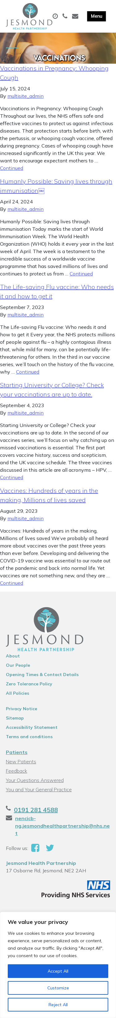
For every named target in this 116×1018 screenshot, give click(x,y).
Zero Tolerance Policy (29, 684)
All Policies (17, 693)
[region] (58, 965)
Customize (58, 988)
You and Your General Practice (39, 789)
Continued (11, 168)
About (13, 656)
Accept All (58, 971)
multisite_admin (25, 96)
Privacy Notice (21, 708)
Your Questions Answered (35, 780)
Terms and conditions (29, 736)
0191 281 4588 (36, 810)
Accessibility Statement (32, 727)
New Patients (21, 761)
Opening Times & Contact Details (42, 674)
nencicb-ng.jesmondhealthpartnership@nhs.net (62, 825)
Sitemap (15, 718)
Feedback (16, 771)
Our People (18, 665)
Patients (17, 752)
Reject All (58, 1004)
